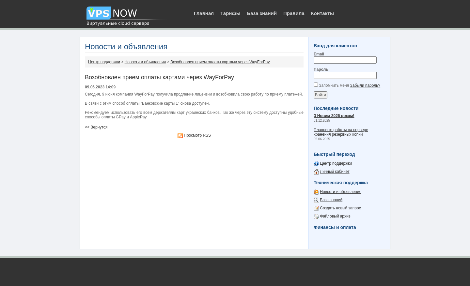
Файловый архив (335, 216)
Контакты (322, 13)
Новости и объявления (145, 62)
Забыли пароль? (365, 85)
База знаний (261, 13)
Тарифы (230, 13)
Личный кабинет (334, 171)
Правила (294, 13)
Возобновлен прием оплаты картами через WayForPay (220, 62)
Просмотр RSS (197, 135)
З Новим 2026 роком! (334, 115)
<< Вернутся (96, 127)
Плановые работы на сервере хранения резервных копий (341, 132)
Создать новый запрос (340, 208)
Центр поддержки (104, 62)
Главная (204, 13)
